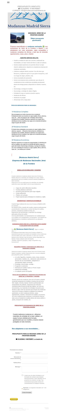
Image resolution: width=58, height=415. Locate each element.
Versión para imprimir (13, 408)
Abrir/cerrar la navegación (29, 2)
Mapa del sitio (20, 408)
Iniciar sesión (46, 407)
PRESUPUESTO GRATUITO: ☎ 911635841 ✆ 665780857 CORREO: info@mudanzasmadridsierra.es (29, 8)
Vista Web (47, 408)
